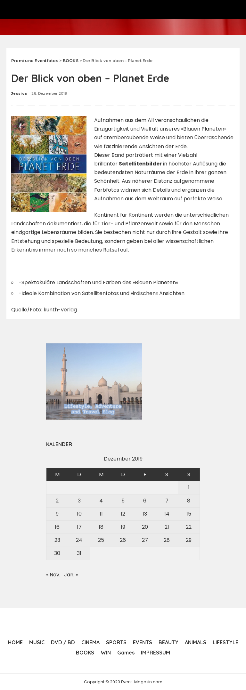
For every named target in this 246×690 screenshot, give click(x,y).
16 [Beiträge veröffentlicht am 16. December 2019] (57, 527)
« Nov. (53, 574)
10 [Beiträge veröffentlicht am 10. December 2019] (79, 514)
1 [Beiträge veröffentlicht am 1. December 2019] (189, 487)
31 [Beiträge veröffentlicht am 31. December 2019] (79, 553)
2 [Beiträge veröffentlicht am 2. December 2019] (57, 500)
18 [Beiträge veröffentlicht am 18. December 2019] (101, 527)
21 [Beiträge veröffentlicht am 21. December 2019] (167, 527)
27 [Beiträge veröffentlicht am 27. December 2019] (145, 540)
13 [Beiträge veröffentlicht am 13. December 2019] (145, 514)
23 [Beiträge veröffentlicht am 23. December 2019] (57, 540)
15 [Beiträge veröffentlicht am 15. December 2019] (188, 514)
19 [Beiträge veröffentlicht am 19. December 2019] (123, 527)
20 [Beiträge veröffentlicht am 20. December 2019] (145, 527)
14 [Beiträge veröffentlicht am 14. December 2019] (166, 514)
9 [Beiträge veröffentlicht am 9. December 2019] (57, 514)
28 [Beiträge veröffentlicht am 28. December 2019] (167, 540)
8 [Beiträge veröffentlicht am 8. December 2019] (188, 500)
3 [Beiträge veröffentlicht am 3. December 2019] (79, 500)
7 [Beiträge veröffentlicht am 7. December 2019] (166, 500)
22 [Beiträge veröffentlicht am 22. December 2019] (189, 527)
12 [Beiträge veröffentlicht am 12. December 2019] (123, 514)
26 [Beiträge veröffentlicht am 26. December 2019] (123, 540)
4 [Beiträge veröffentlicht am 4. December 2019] (101, 500)
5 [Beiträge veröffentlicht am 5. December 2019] (123, 500)
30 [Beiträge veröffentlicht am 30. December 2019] (57, 553)
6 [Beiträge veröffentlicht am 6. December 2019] (144, 500)
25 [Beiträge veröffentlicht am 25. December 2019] (101, 540)
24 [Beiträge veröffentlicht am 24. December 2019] (79, 540)
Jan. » (71, 574)
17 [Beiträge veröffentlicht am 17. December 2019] (79, 527)
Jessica (19, 93)
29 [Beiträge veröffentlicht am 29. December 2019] (189, 540)
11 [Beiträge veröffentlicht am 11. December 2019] (101, 514)
